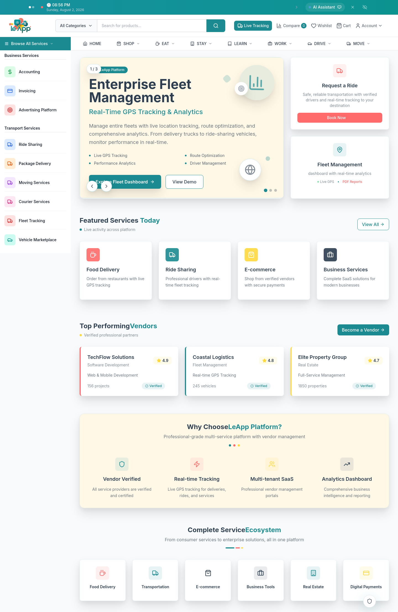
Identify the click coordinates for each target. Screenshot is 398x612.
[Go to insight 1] (30, 7)
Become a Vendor (363, 330)
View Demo (184, 182)
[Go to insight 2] (33, 7)
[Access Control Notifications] (369, 601)
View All (373, 224)
